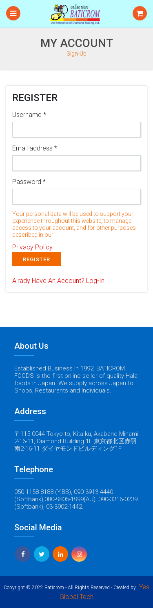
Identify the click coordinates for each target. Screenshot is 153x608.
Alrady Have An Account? (58, 281)
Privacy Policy (32, 247)
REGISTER (36, 259)
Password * (29, 182)
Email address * (34, 148)
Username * (29, 115)
